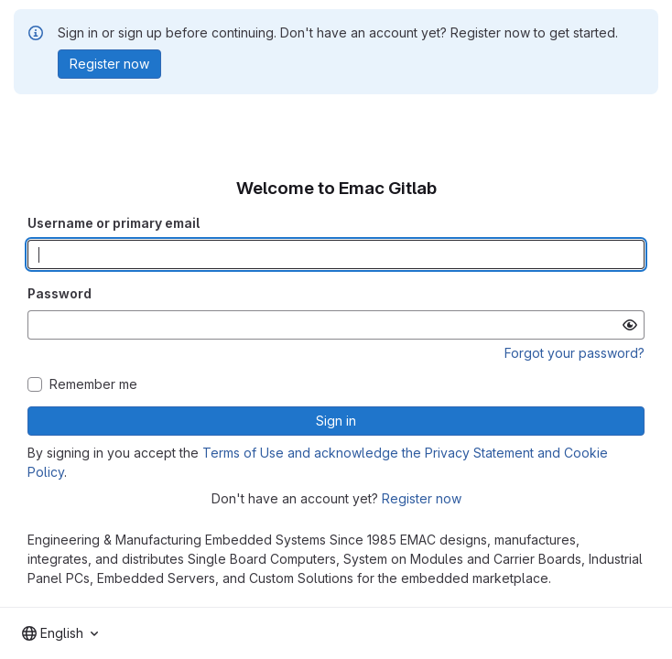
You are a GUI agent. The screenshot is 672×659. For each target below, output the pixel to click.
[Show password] (630, 325)
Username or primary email (113, 223)
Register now (421, 498)
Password (59, 293)
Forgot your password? (574, 353)
